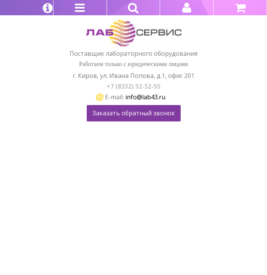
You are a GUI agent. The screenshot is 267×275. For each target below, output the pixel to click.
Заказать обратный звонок (133, 113)
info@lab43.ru (145, 97)
